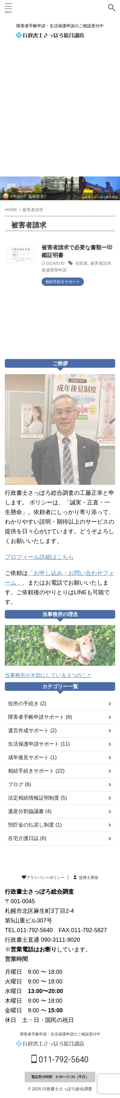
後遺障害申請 (54, 270)
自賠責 (81, 263)
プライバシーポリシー (43, 877)
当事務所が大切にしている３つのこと (48, 675)
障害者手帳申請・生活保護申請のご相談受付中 (60, 1034)
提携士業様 (85, 877)
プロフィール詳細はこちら (39, 557)
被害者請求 (100, 263)
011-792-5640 (60, 1059)
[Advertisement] (60, 113)
